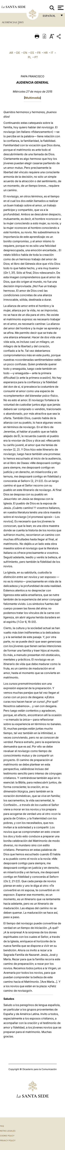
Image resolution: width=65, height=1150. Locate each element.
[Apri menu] (60, 8)
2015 (21, 22)
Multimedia (32, 97)
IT (52, 52)
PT (36, 57)
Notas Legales (7, 1131)
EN (25, 52)
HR (46, 52)
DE (18, 52)
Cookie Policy (7, 1135)
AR (11, 52)
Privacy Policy (7, 1140)
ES (32, 52)
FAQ (2, 1126)
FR (38, 52)
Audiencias (10, 22)
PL (29, 57)
